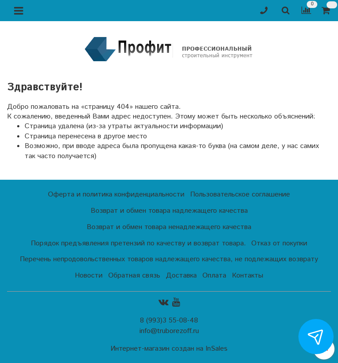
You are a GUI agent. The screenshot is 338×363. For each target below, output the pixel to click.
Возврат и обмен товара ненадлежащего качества (169, 227)
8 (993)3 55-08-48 (169, 320)
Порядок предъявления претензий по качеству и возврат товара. (138, 243)
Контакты (247, 275)
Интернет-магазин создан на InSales (169, 348)
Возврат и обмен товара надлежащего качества (169, 211)
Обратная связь (134, 275)
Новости (89, 275)
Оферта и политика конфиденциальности (116, 194)
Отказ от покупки (279, 243)
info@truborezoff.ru (169, 331)
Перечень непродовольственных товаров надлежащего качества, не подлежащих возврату (169, 259)
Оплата (214, 275)
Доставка (181, 275)
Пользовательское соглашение (240, 194)
